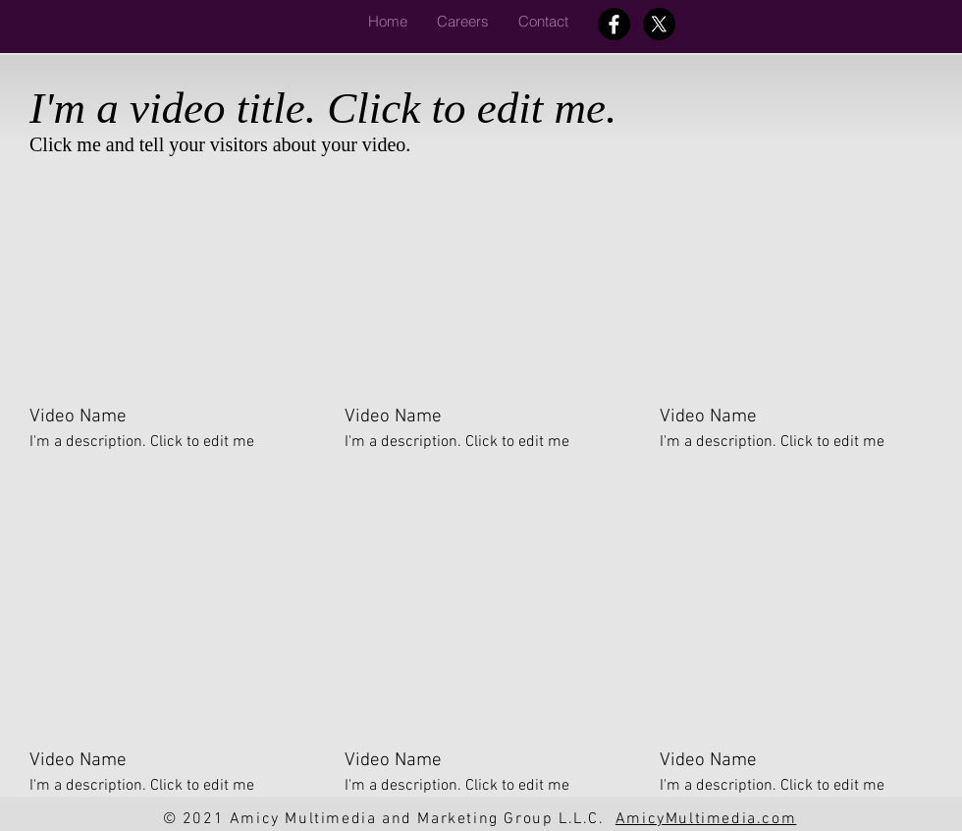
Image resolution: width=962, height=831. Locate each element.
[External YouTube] (163, 284)
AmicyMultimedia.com (705, 819)
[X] (659, 24)
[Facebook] (614, 24)
